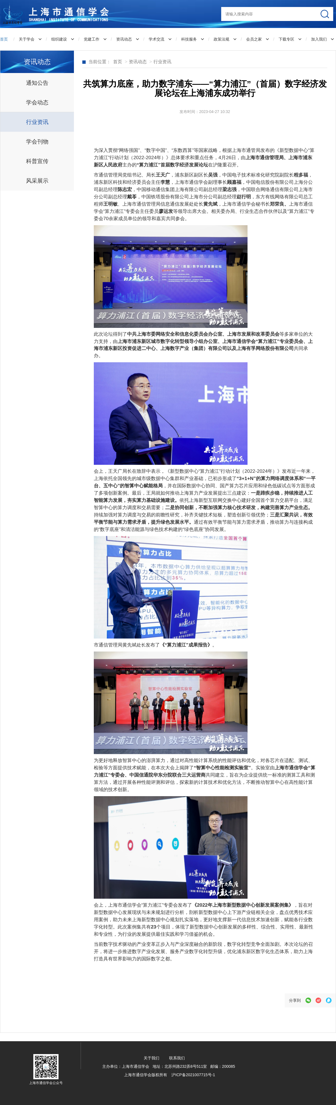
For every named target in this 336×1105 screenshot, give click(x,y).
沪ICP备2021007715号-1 (193, 1075)
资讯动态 (138, 61)
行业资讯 (162, 61)
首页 (4, 39)
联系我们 (177, 1058)
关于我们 (151, 1058)
